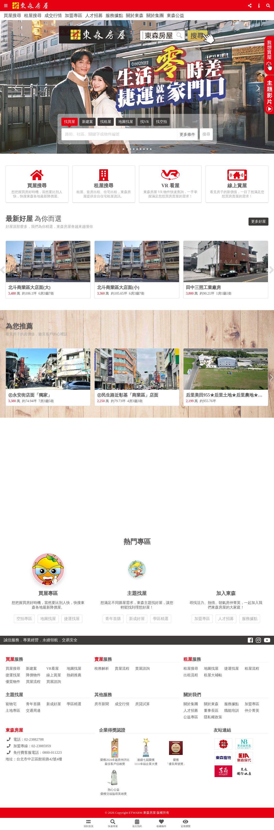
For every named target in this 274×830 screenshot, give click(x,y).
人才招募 (94, 15)
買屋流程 (33, 682)
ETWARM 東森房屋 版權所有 (149, 812)
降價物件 (33, 675)
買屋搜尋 (12, 15)
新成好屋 (137, 619)
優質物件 (13, 682)
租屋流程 (252, 668)
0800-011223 (52, 752)
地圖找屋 (125, 122)
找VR (144, 123)
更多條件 (187, 134)
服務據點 (114, 15)
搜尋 (206, 134)
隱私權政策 (213, 717)
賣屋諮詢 (142, 668)
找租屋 (105, 123)
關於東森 (134, 15)
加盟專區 (73, 15)
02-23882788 (34, 739)
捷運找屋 (72, 619)
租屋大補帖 (213, 675)
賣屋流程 (122, 668)
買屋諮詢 (53, 682)
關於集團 (155, 15)
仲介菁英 (252, 710)
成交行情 (53, 15)
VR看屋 (52, 668)
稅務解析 (101, 668)
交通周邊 (33, 710)
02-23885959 (41, 746)
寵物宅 (11, 704)
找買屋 (69, 123)
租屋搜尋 (33, 15)
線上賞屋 (53, 675)
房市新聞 (101, 704)
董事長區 (211, 710)
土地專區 (13, 710)
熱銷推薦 (74, 675)
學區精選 (160, 619)
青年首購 (113, 619)
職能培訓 (231, 710)
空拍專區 (24, 619)
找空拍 (161, 123)
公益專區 (190, 717)
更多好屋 (258, 221)
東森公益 (175, 15)
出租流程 (190, 675)
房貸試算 (142, 704)
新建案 (87, 122)
